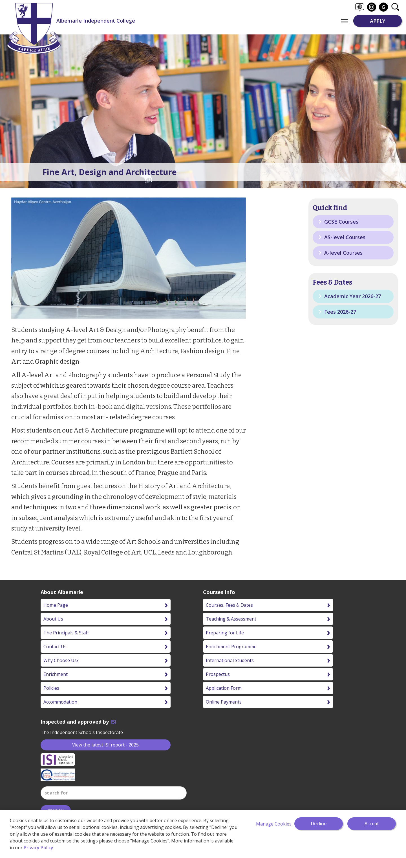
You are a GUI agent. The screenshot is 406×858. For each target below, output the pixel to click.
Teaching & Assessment (231, 619)
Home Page (55, 605)
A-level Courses (340, 252)
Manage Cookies (274, 824)
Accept (372, 823)
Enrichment (55, 674)
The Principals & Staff (66, 633)
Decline (318, 823)
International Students (230, 660)
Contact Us (55, 646)
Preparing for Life (225, 633)
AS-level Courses (341, 237)
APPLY (377, 21)
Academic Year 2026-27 (349, 296)
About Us (53, 619)
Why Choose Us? (61, 660)
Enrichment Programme (231, 646)
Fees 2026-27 (337, 311)
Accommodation (60, 702)
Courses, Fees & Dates (229, 605)
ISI (113, 721)
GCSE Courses (338, 221)
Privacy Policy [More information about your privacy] (38, 847)
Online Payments (224, 702)
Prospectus (218, 674)
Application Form (224, 688)
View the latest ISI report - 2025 (105, 745)
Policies (51, 688)
